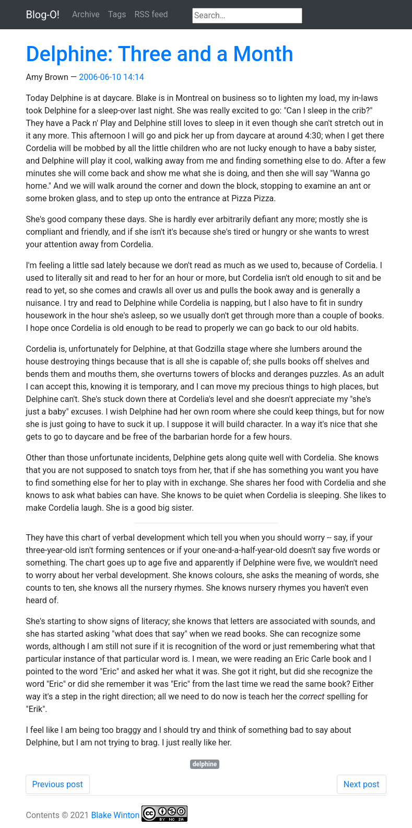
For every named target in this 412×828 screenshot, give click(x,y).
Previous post (57, 784)
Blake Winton (115, 815)
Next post (362, 784)
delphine (205, 764)
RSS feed (151, 14)
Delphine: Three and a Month (159, 54)
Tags (117, 14)
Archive (86, 14)
